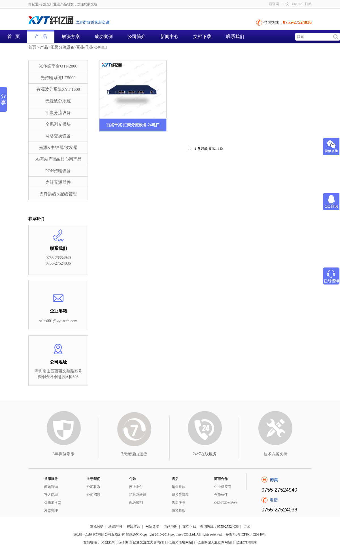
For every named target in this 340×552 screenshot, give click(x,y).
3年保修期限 (64, 454)
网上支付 (136, 487)
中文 (285, 4)
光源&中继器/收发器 (58, 147)
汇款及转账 (137, 495)
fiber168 (122, 542)
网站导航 (152, 526)
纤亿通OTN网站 (245, 542)
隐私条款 (178, 511)
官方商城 (51, 495)
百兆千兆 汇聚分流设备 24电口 (133, 125)
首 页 (13, 36)
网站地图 (170, 526)
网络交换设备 (58, 136)
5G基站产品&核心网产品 (58, 159)
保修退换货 (52, 503)
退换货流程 (180, 495)
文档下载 (202, 36)
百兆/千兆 (84, 47)
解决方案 (71, 36)
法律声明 (115, 526)
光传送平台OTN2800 (58, 66)
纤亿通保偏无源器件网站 (212, 542)
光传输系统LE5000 (58, 77)
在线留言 (133, 526)
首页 (32, 47)
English (297, 4)
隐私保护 (96, 526)
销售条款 (178, 487)
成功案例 (104, 36)
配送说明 (136, 503)
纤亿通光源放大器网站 (146, 542)
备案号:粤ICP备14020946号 (246, 534)
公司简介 (137, 36)
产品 (44, 47)
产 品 (41, 36)
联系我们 (235, 36)
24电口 (101, 47)
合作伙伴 (221, 495)
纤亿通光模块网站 (178, 542)
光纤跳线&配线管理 (58, 194)
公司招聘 (93, 495)
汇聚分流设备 (63, 47)
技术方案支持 (275, 454)
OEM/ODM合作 (225, 503)
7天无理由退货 (134, 454)
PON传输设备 (58, 170)
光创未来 (108, 542)
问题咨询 (51, 487)
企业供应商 (222, 487)
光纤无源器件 (58, 182)
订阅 (308, 4)
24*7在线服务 (205, 454)
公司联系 (93, 487)
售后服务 (178, 503)
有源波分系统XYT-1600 (58, 89)
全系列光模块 (58, 124)
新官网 (274, 4)
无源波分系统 (58, 101)
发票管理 (51, 511)
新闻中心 (169, 36)
